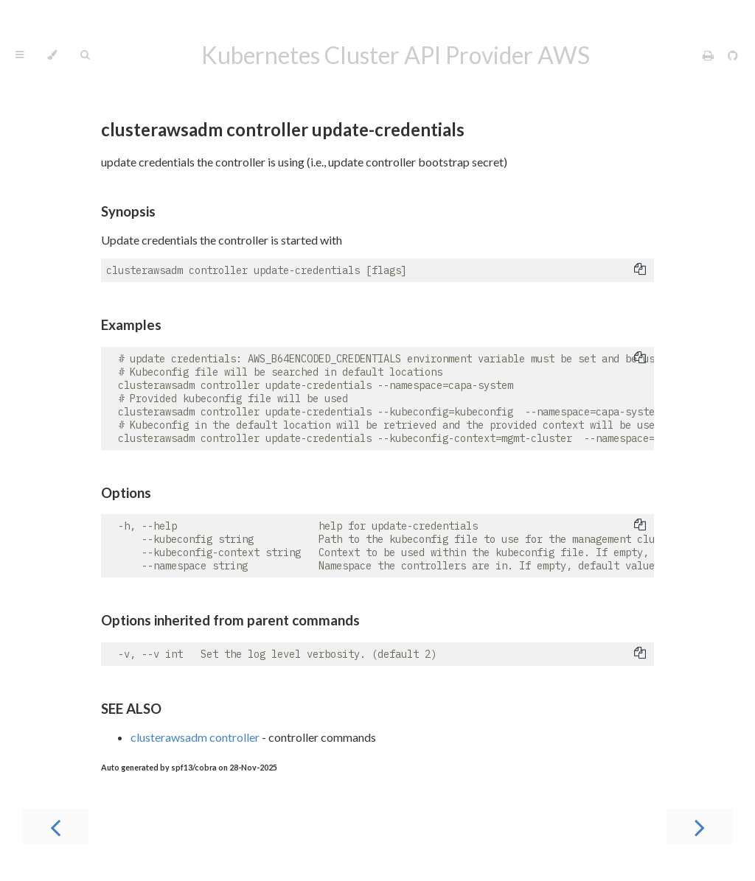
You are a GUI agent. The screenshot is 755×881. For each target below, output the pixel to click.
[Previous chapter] (55, 826)
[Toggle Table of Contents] (19, 55)
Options (126, 493)
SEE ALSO (131, 709)
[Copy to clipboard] (640, 270)
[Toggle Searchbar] (85, 55)
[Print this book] (709, 55)
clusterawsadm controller (195, 737)
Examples (131, 325)
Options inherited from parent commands (230, 620)
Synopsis (128, 211)
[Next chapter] (700, 826)
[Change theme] (52, 55)
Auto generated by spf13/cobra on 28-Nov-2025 (189, 767)
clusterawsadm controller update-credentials (283, 129)
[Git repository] (733, 55)
